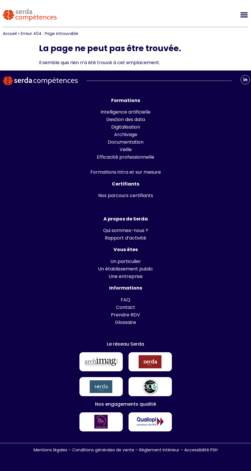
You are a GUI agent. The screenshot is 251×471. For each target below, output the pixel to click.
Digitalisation (125, 127)
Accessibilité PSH (200, 450)
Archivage (125, 134)
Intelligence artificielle (125, 112)
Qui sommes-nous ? (125, 230)
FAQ (125, 299)
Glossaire (125, 322)
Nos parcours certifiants (125, 195)
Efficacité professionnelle (125, 157)
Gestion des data (125, 119)
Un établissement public (125, 269)
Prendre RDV (125, 314)
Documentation (126, 142)
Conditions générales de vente (103, 450)
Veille (126, 149)
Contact (125, 307)
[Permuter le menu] (244, 15)
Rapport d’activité (125, 238)
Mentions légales (50, 450)
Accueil (10, 33)
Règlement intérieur (159, 450)
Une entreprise (126, 276)
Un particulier (125, 261)
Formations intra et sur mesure (125, 172)
